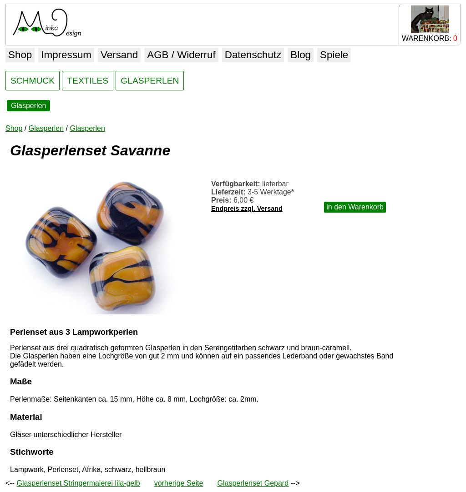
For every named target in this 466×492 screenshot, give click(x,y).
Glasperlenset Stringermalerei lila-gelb (78, 483)
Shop (20, 54)
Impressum (66, 54)
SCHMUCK (32, 80)
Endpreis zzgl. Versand (247, 208)
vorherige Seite (178, 483)
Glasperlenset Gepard (253, 483)
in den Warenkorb (355, 207)
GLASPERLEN (150, 80)
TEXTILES (87, 80)
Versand (119, 54)
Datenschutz (253, 54)
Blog (300, 54)
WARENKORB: (429, 23)
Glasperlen (28, 105)
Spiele (334, 54)
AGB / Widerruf (181, 54)
